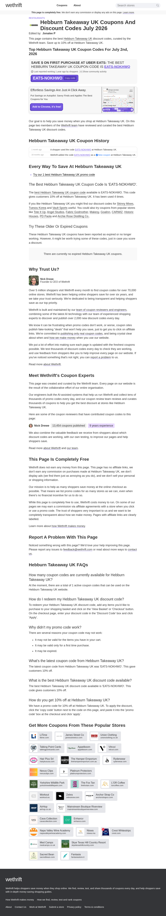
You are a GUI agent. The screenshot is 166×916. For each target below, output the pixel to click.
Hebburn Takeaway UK (78, 38)
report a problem (100, 357)
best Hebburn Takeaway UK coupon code (60, 192)
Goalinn (105, 212)
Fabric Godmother (77, 212)
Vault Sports (59, 207)
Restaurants (37, 18)
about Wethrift (52, 364)
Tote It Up (40, 212)
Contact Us (20, 907)
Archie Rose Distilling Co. (73, 216)
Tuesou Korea (37, 207)
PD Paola (46, 216)
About (77, 5)
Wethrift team (69, 125)
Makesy (94, 212)
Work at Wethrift (37, 907)
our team (72, 448)
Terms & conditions (94, 907)
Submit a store (56, 907)
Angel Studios (55, 212)
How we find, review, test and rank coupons (59, 899)
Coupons (62, 5)
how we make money (62, 337)
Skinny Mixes (125, 203)
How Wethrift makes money (20, 899)
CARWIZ (117, 212)
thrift (14, 5)
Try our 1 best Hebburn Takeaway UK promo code (64, 174)
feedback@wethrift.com (77, 549)
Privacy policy (74, 907)
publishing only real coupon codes (82, 333)
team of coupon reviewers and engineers (101, 309)
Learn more (128, 12)
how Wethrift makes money (68, 526)
